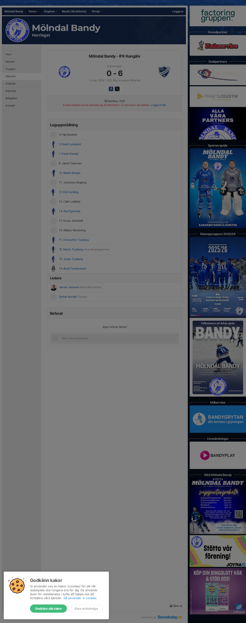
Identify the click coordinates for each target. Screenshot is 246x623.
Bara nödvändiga (86, 608)
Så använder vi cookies (80, 598)
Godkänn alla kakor (48, 608)
